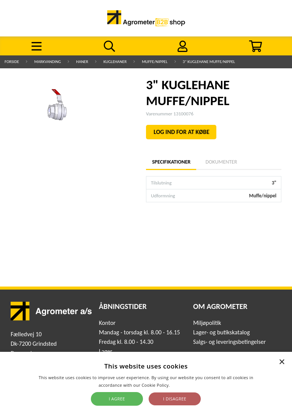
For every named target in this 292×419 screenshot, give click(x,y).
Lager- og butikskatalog (221, 332)
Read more (182, 385)
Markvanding (47, 61)
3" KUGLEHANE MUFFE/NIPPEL (209, 61)
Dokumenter (221, 162)
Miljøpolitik (207, 322)
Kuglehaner (115, 61)
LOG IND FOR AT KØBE (181, 131)
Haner (82, 61)
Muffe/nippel (154, 61)
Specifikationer (171, 162)
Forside (12, 61)
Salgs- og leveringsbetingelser (229, 341)
